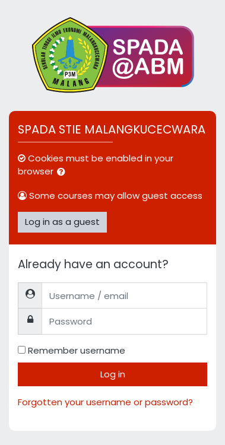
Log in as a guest (62, 221)
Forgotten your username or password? (105, 402)
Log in (112, 374)
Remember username (76, 350)
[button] (63, 172)
